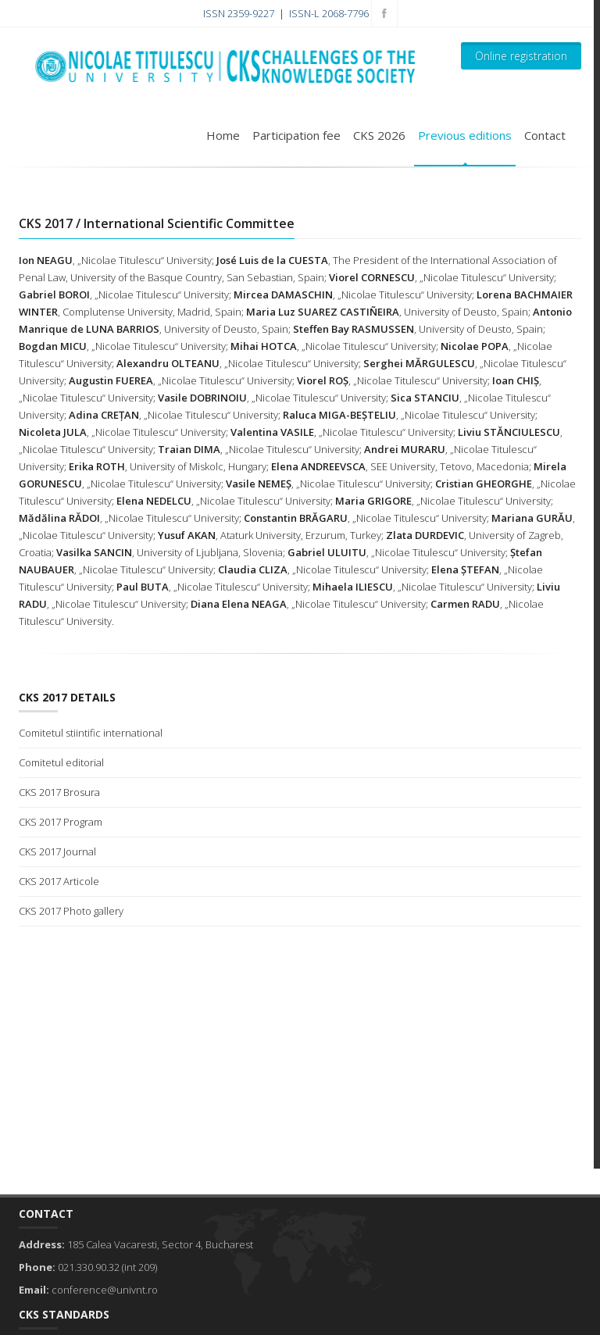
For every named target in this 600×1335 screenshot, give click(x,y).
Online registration (521, 55)
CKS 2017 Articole (59, 881)
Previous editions (465, 135)
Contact (545, 135)
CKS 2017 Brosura (59, 792)
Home (223, 135)
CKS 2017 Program (60, 822)
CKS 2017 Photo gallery (71, 911)
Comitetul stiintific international (90, 733)
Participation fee (296, 135)
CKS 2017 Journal (57, 851)
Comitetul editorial (61, 762)
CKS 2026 (379, 135)
